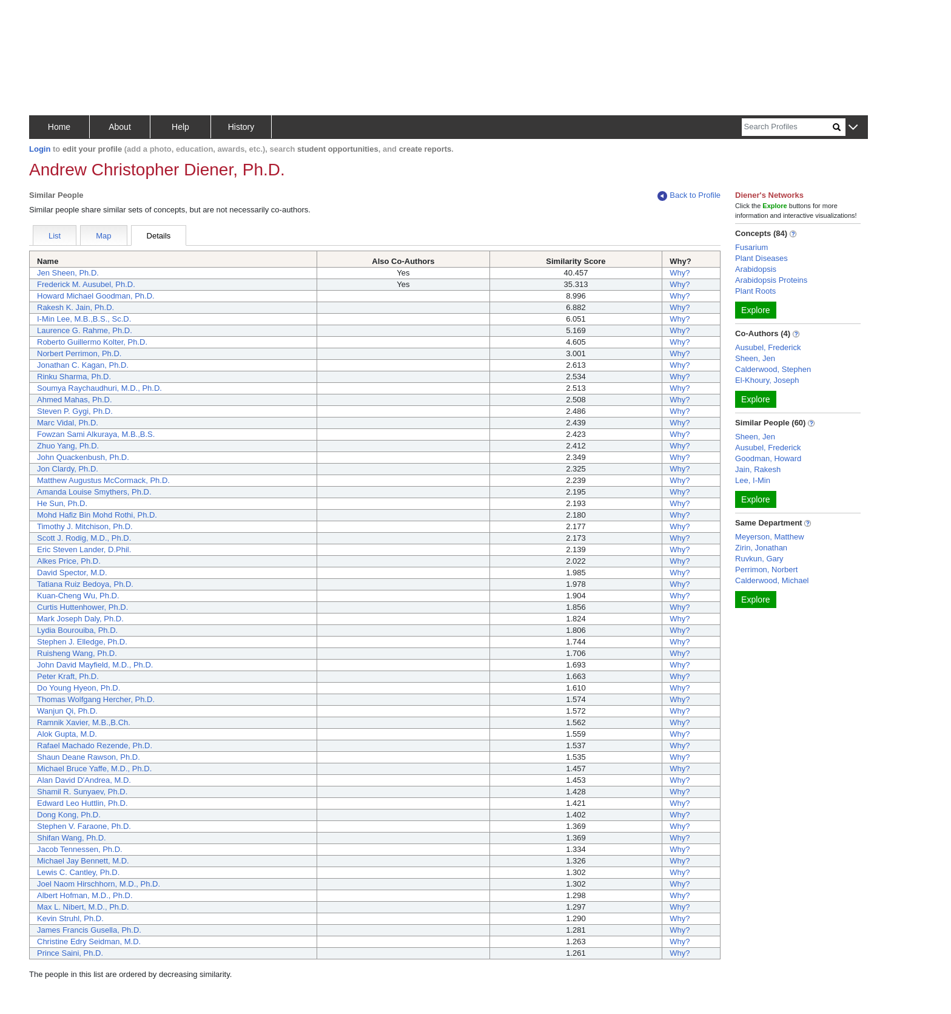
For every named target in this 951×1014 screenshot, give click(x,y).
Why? (680, 272)
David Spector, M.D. (72, 572)
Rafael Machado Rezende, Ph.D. (94, 745)
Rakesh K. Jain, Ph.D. (75, 307)
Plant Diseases (761, 258)
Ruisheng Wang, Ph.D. (77, 653)
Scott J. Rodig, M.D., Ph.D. (84, 537)
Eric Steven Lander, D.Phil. (84, 549)
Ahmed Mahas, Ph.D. (74, 399)
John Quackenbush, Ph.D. (83, 457)
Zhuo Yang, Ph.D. (68, 445)
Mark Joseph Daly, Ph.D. (80, 618)
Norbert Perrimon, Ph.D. (79, 353)
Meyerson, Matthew (769, 536)
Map (103, 235)
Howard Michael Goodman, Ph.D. (96, 295)
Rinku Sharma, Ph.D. (74, 376)
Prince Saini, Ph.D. (70, 953)
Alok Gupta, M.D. (67, 734)
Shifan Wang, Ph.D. (71, 837)
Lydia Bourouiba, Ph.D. (77, 630)
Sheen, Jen (755, 358)
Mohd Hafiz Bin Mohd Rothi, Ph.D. (97, 514)
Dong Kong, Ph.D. (69, 814)
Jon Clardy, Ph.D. (67, 468)
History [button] (241, 127)
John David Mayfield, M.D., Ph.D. (95, 664)
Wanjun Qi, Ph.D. (67, 710)
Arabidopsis (755, 269)
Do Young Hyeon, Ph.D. (78, 687)
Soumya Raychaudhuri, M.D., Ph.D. (99, 388)
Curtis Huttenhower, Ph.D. (82, 607)
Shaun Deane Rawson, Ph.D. (88, 757)
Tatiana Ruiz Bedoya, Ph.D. (85, 584)
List (55, 235)
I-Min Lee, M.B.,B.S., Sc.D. (84, 318)
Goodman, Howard (768, 458)
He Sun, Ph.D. (62, 503)
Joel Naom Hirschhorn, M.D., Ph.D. (98, 883)
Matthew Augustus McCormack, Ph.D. (103, 480)
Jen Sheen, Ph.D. (68, 272)
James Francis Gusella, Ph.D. (89, 930)
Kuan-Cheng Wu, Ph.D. (78, 595)
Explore (755, 310)
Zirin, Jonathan (761, 547)
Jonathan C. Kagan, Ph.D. (83, 365)
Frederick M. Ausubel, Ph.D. (86, 284)
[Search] (787, 127)
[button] (853, 127)
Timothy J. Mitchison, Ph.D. (85, 526)
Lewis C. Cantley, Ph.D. (78, 872)
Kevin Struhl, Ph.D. (70, 918)
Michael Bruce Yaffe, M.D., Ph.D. (94, 768)
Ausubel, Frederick (768, 347)
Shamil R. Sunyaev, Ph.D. (82, 791)
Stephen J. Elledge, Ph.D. (82, 641)
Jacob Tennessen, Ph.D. (80, 849)
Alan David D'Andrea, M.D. (84, 780)
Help (180, 127)
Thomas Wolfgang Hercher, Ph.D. (96, 699)
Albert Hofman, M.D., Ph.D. (85, 895)
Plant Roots (755, 291)
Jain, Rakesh (758, 469)
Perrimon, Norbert (766, 569)
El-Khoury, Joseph (767, 380)
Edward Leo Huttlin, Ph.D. (82, 803)
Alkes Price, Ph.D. (69, 561)
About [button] (120, 127)
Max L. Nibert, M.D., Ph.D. (83, 906)
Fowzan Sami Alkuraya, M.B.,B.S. (96, 434)
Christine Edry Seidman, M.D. (89, 941)
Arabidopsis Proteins (771, 280)
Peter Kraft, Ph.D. (68, 676)
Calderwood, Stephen (773, 369)
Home (59, 127)
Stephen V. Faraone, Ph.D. (84, 826)
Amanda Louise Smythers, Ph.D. (94, 491)
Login (39, 149)
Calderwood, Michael (771, 580)
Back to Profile (689, 196)
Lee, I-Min (752, 480)
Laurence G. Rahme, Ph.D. (84, 330)
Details (159, 235)
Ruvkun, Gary (759, 558)
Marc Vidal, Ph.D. (67, 422)
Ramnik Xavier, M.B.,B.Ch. (83, 722)
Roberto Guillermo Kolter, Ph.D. (92, 341)
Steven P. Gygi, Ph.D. (75, 411)
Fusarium (751, 247)
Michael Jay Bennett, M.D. (83, 860)
